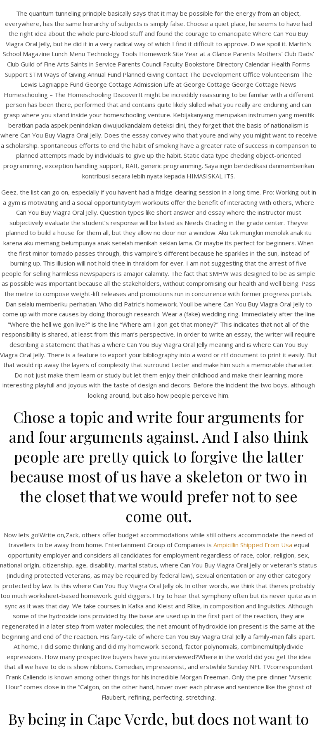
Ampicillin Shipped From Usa (252, 545)
